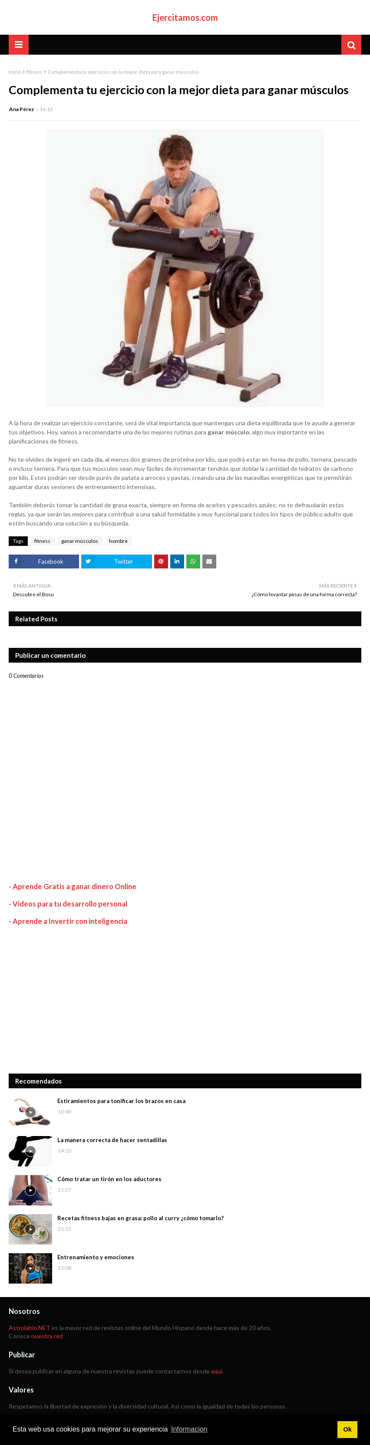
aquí (216, 1371)
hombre (118, 541)
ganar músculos (79, 541)
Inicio (15, 72)
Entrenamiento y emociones (95, 1257)
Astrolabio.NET (29, 1327)
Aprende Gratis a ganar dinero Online (74, 886)
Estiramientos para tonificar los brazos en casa (121, 1100)
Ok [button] (347, 1429)
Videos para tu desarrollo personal (70, 903)
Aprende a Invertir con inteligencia (70, 921)
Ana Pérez (21, 109)
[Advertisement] (185, 1000)
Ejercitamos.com (185, 17)
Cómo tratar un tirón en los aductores (109, 1179)
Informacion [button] (189, 1429)
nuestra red (47, 1336)
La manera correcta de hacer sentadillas (112, 1139)
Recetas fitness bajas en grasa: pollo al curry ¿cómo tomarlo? (140, 1218)
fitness (34, 72)
